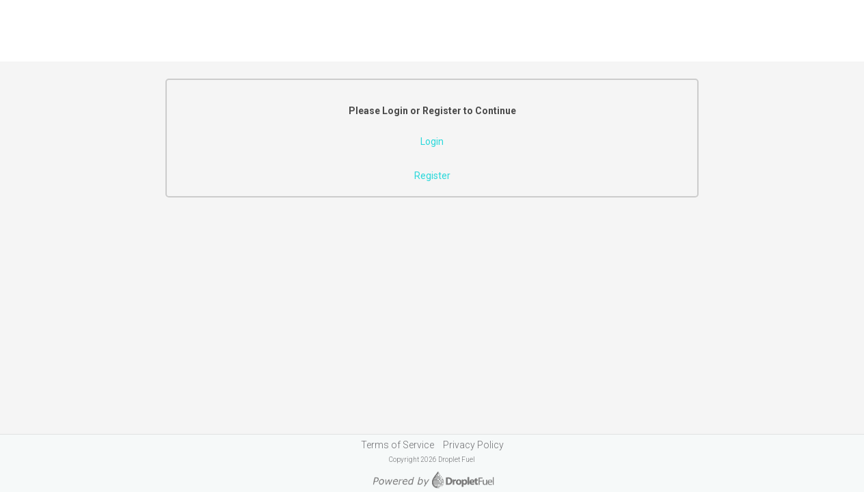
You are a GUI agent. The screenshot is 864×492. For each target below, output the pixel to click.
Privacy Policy (473, 444)
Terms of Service (397, 444)
